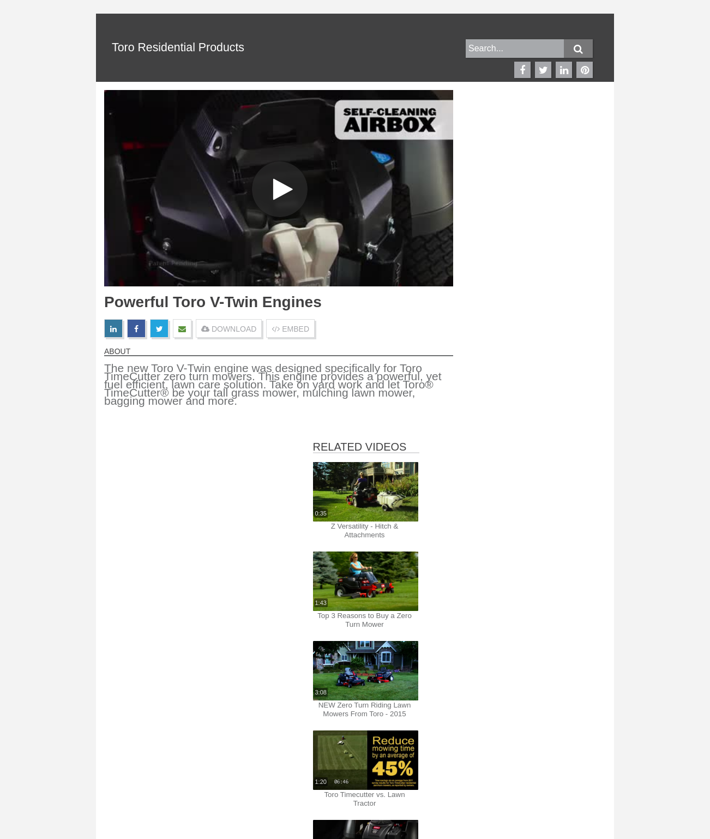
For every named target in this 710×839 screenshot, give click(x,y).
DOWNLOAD (228, 329)
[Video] (278, 188)
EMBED (290, 329)
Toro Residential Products (178, 47)
